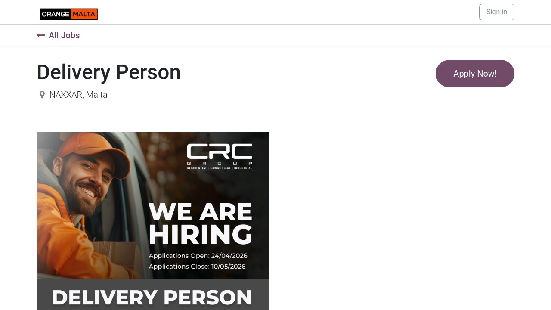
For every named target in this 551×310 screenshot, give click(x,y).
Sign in (496, 12)
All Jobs (58, 35)
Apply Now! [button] (475, 73)
